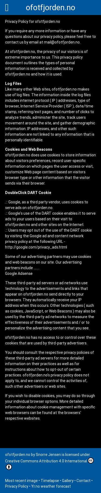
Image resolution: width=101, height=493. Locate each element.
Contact (83, 480)
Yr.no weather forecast (51, 486)
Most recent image (21, 480)
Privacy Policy (16, 486)
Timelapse (50, 480)
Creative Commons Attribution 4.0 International (49, 464)
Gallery (68, 480)
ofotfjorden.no (50, 7)
